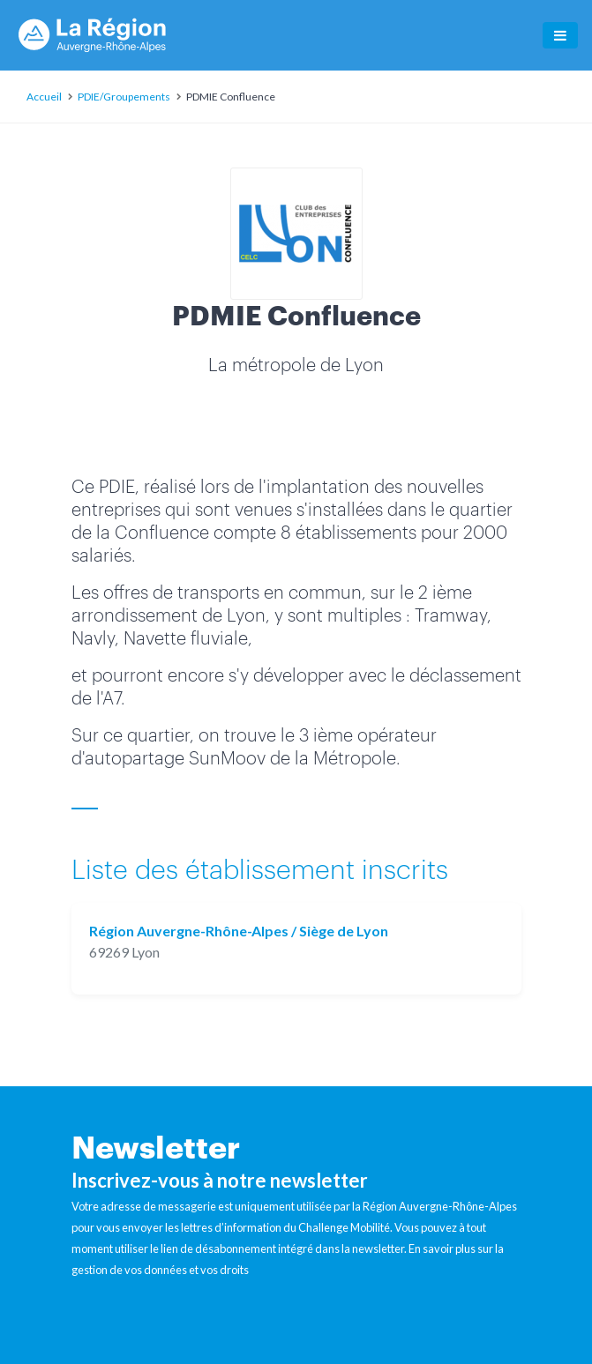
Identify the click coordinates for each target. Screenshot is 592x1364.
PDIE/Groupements (124, 96)
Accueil (44, 96)
